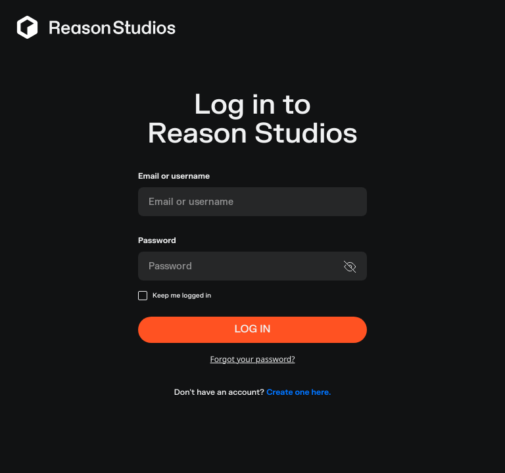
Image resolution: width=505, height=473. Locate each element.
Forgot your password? (252, 359)
